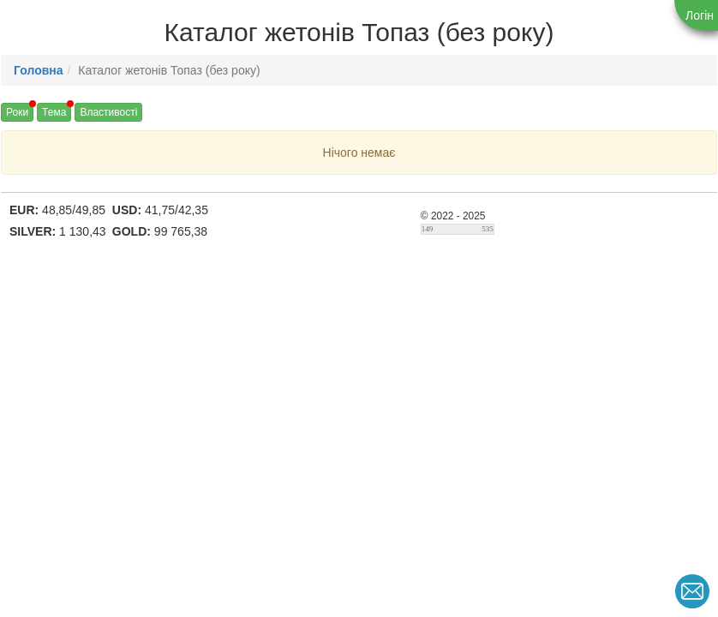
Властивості (108, 112)
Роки (17, 112)
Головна (38, 70)
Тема (54, 112)
